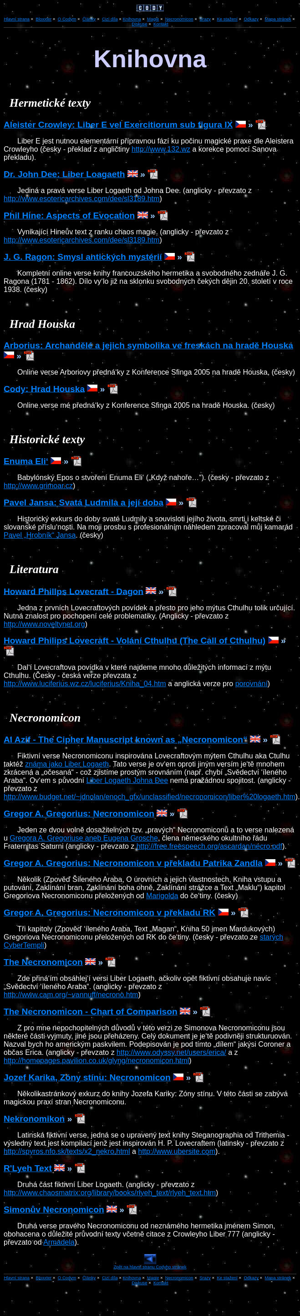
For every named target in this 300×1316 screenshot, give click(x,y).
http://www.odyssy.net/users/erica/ (171, 1052)
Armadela (58, 1242)
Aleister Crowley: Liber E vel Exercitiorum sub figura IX (118, 124)
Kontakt (160, 23)
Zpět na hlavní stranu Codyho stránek (150, 1264)
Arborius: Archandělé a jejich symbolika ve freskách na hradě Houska (148, 345)
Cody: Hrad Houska (44, 388)
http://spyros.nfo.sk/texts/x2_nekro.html (67, 1151)
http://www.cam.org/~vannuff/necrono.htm (71, 995)
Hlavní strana (17, 1277)
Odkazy (251, 18)
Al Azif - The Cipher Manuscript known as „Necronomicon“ (126, 739)
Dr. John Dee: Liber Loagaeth (64, 174)
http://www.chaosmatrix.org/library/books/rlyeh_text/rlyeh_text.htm (110, 1193)
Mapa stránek (278, 18)
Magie (153, 18)
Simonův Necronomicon (54, 1209)
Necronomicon (179, 18)
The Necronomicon (43, 962)
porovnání (251, 684)
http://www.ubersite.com (176, 1151)
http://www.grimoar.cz (38, 486)
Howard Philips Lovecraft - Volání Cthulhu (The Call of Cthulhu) (134, 640)
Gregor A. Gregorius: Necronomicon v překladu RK (109, 912)
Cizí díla (110, 18)
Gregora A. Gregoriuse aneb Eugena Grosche (84, 838)
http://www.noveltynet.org (44, 624)
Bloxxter (44, 18)
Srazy (205, 18)
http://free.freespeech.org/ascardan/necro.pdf (209, 846)
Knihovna (131, 18)
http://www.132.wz (161, 149)
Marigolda (162, 896)
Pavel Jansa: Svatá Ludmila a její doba (83, 502)
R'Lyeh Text (28, 1168)
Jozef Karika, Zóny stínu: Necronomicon (87, 1077)
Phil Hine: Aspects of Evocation (69, 215)
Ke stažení (227, 18)
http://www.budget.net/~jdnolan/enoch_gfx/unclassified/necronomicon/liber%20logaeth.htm (149, 797)
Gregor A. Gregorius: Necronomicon (79, 813)
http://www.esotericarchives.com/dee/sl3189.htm (81, 199)
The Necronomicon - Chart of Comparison (91, 1011)
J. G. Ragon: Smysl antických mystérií (83, 257)
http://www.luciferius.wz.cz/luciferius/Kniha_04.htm (85, 684)
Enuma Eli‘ (26, 461)
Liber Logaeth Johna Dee (127, 780)
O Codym (67, 18)
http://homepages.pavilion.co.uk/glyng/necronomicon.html (96, 1060)
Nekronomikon (34, 1118)
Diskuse (139, 23)
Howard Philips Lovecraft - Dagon (73, 591)
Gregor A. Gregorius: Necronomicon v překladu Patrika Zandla (133, 863)
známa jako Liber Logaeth (67, 764)
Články (89, 18)
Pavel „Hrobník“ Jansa (40, 535)
